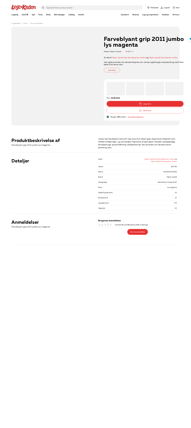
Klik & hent (145, 110)
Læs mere (112, 70)
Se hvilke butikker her (135, 117)
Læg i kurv (145, 103)
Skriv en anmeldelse (137, 232)
